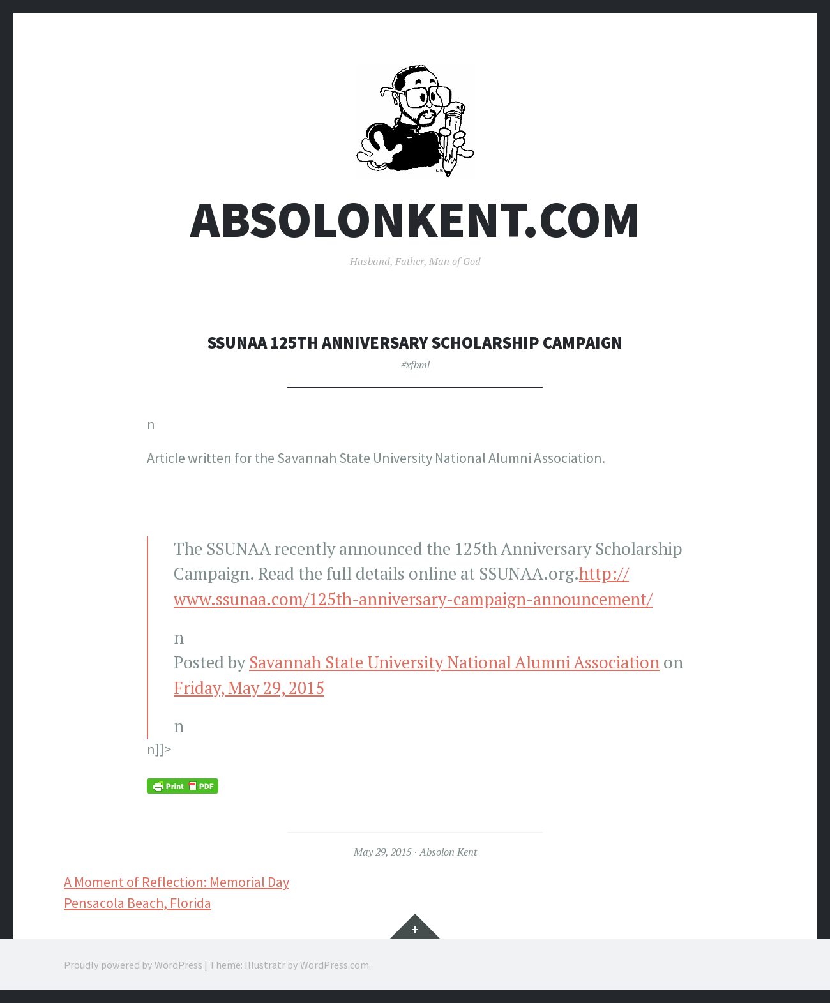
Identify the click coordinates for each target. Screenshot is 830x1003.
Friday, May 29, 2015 (249, 688)
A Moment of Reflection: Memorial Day (176, 882)
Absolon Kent (448, 852)
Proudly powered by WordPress (133, 964)
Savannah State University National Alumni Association (454, 662)
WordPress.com (334, 964)
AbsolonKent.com (415, 219)
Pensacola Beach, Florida (137, 903)
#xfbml (415, 365)
